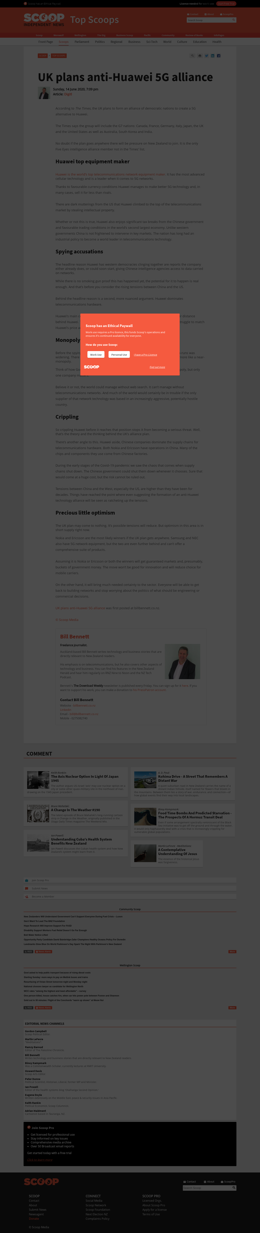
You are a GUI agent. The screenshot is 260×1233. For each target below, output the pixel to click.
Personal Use (119, 354)
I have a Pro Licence (145, 354)
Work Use (96, 354)
